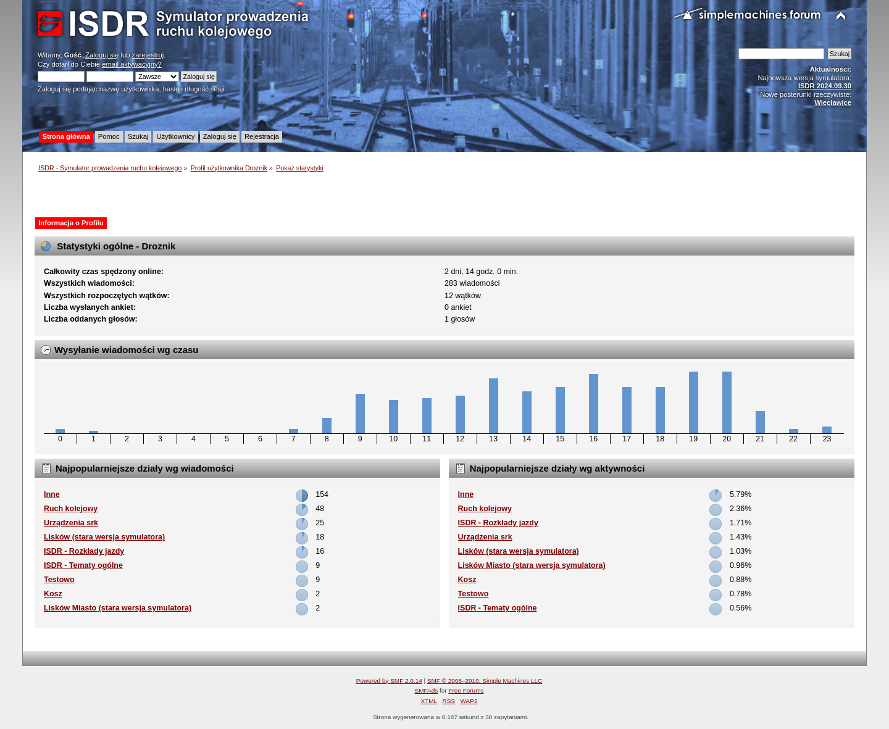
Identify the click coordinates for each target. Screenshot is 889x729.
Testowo (59, 579)
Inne (52, 494)
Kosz (53, 593)
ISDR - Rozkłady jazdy (84, 551)
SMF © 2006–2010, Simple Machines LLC (484, 680)
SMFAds (426, 690)
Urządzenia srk (71, 523)
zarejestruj (148, 55)
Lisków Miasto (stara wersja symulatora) (117, 608)
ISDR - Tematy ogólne (83, 565)
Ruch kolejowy (71, 508)
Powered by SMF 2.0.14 (389, 680)
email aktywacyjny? (132, 64)
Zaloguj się (102, 55)
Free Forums (465, 690)
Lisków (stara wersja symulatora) (104, 537)
